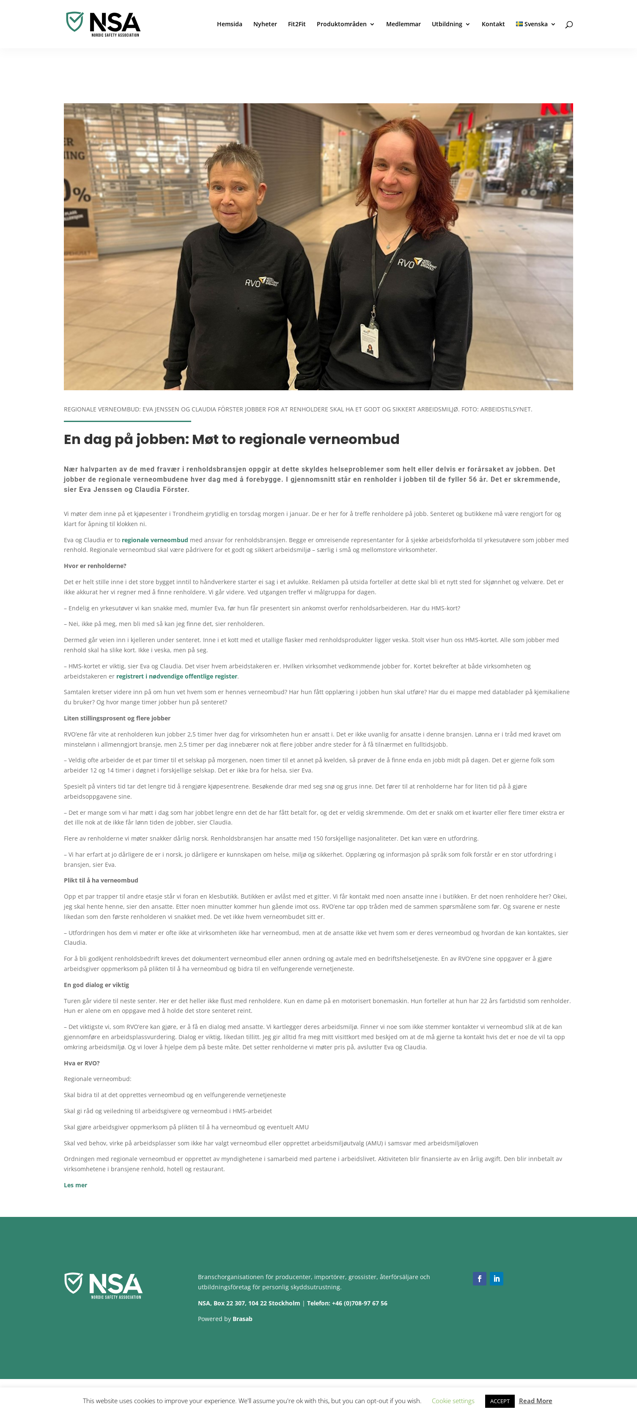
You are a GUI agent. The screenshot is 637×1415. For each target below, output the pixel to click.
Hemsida (229, 24)
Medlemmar (403, 24)
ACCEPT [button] (500, 1401)
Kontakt (493, 24)
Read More (535, 1400)
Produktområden (342, 24)
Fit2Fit (297, 24)
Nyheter (265, 24)
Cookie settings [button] (453, 1400)
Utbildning (447, 24)
